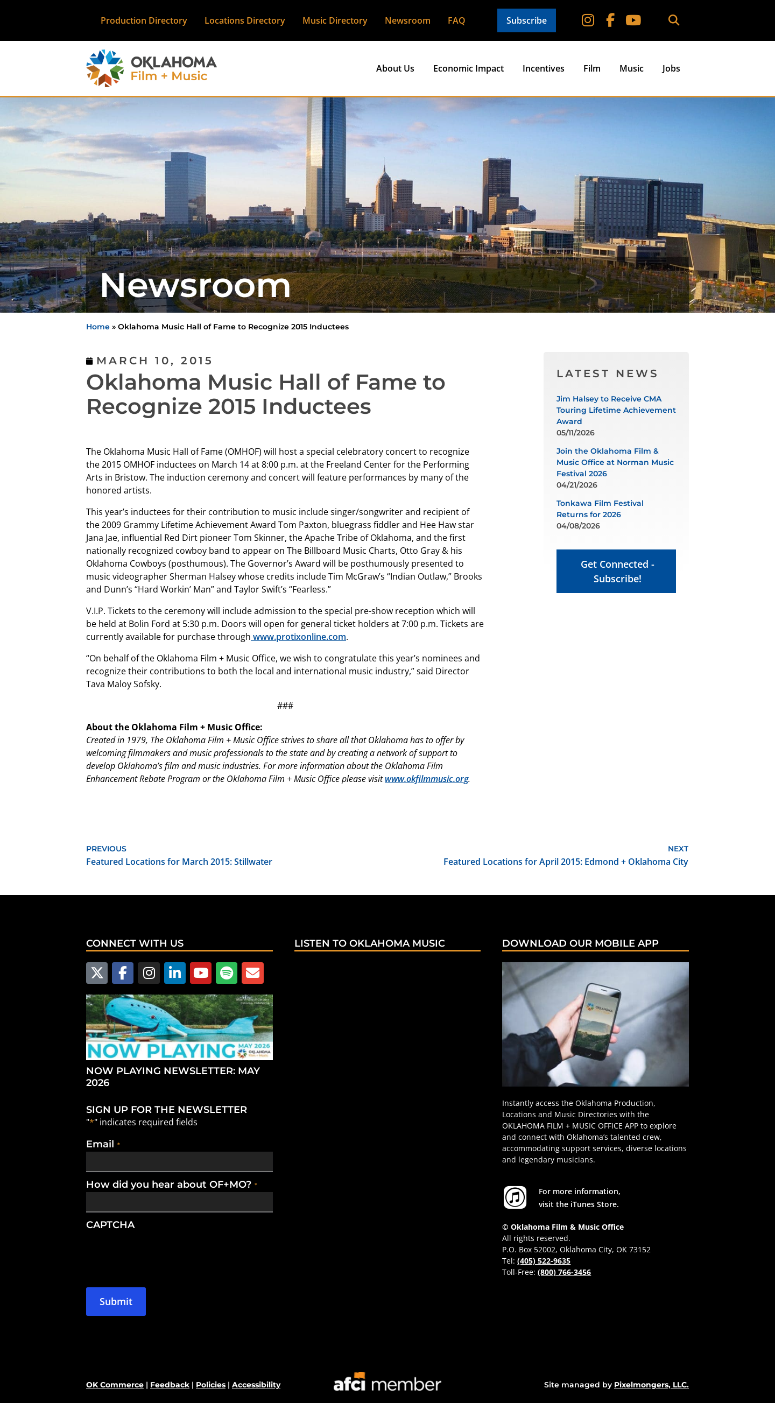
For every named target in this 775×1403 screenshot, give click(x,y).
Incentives (544, 68)
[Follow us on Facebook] (121, 972)
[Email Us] (246, 972)
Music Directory (335, 20)
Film (592, 68)
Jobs (671, 68)
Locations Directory (245, 20)
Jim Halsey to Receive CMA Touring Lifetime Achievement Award (616, 410)
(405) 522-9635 (543, 1261)
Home (98, 327)
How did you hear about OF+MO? (171, 1183)
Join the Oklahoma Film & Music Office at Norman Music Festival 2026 (615, 462)
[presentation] (168, 1252)
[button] (673, 21)
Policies (211, 1383)
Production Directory (144, 20)
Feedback (169, 1383)
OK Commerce (115, 1383)
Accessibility (256, 1383)
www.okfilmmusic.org (426, 779)
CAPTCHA (110, 1224)
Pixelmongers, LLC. (651, 1383)
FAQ (457, 20)
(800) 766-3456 (564, 1272)
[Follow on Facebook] (611, 20)
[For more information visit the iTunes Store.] (515, 1197)
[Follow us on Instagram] (146, 972)
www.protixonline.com (298, 637)
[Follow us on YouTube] (196, 972)
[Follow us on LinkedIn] (171, 972)
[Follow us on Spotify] (221, 972)
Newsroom (408, 20)
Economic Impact (468, 68)
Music (631, 68)
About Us (395, 68)
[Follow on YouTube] (633, 20)
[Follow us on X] (96, 972)
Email (103, 1143)
